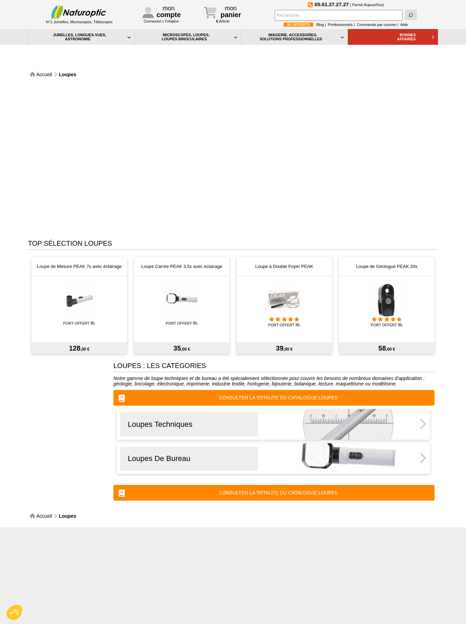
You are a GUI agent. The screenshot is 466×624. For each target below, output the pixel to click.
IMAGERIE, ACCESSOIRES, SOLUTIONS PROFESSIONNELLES (302, 37)
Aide (404, 25)
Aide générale (254, 564)
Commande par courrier (376, 25)
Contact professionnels (160, 578)
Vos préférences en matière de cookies (279, 578)
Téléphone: (164, 564)
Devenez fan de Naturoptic (361, 528)
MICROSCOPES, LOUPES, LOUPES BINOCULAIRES (199, 37)
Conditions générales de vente (167, 598)
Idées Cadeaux (255, 599)
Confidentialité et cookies (265, 571)
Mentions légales (154, 606)
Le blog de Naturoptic (258, 528)
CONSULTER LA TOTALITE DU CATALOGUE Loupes (228, 379)
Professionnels (340, 25)
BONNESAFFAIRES (415, 37)
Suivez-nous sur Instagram (310, 528)
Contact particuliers (156, 571)
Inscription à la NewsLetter (207, 528)
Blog (320, 25)
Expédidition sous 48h (105, 528)
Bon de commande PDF (264, 592)
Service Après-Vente (156, 528)
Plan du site (251, 585)
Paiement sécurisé (53, 528)
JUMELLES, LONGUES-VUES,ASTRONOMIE (92, 37)
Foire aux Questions (412, 528)
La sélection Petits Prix (262, 607)
